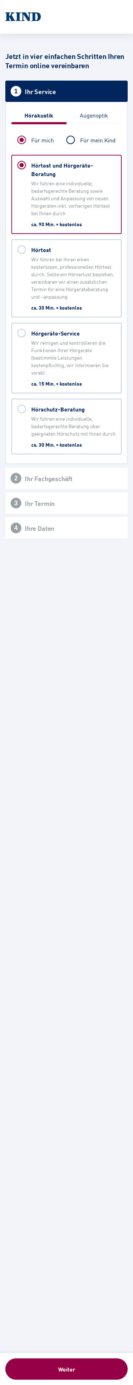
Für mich (42, 140)
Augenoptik (94, 115)
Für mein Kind (98, 140)
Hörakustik (38, 115)
